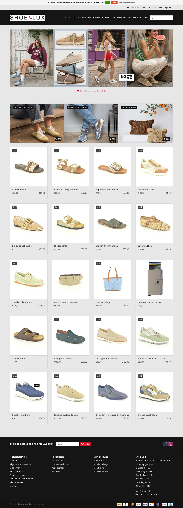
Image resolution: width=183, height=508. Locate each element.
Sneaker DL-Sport (146, 189)
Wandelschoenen (138, 17)
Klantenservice (16, 482)
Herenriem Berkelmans (65, 302)
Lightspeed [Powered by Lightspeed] (47, 504)
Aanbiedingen (58, 467)
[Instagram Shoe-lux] (170, 444)
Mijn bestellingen (101, 464)
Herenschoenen (102, 17)
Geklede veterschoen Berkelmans (112, 415)
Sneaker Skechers (21, 415)
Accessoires (119, 17)
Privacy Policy (16, 471)
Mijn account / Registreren (161, 7)
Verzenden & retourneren (21, 478)
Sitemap (14, 486)
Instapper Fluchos (63, 358)
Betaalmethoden (18, 475)
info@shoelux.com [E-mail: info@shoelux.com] (148, 494)
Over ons (14, 460)
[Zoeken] (161, 17)
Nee (114, 2)
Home (67, 17)
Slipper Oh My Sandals (107, 189)
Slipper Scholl (60, 245)
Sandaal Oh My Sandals (66, 189)
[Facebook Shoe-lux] (165, 444)
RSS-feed (56, 471)
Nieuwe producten (60, 464)
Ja (107, 2)
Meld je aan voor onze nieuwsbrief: (32, 443)
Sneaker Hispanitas (22, 302)
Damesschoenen (82, 17)
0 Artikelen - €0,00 (136, 7)
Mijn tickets (99, 467)
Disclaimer (15, 467)
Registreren (99, 460)
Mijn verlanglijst (101, 471)
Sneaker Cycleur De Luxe (66, 415)
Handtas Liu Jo (103, 302)
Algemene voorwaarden (21, 464)
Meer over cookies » (127, 2)
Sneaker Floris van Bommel (151, 358)
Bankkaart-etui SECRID (149, 302)
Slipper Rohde (19, 358)
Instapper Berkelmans (107, 358)
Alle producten (58, 460)
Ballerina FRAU (145, 245)
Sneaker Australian (147, 415)
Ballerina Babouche (22, 245)
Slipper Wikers (19, 189)
